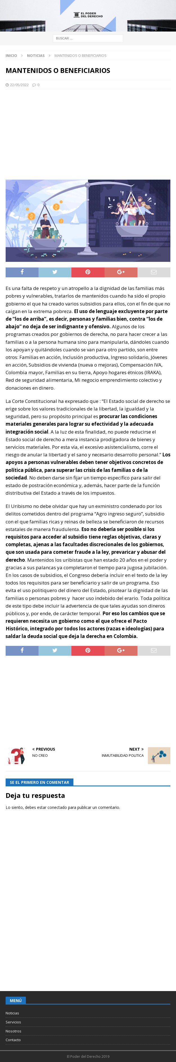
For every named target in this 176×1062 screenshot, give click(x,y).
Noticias (12, 1013)
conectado (57, 807)
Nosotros (13, 1031)
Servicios (13, 1022)
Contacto (13, 1039)
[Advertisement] (88, 134)
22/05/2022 (19, 84)
